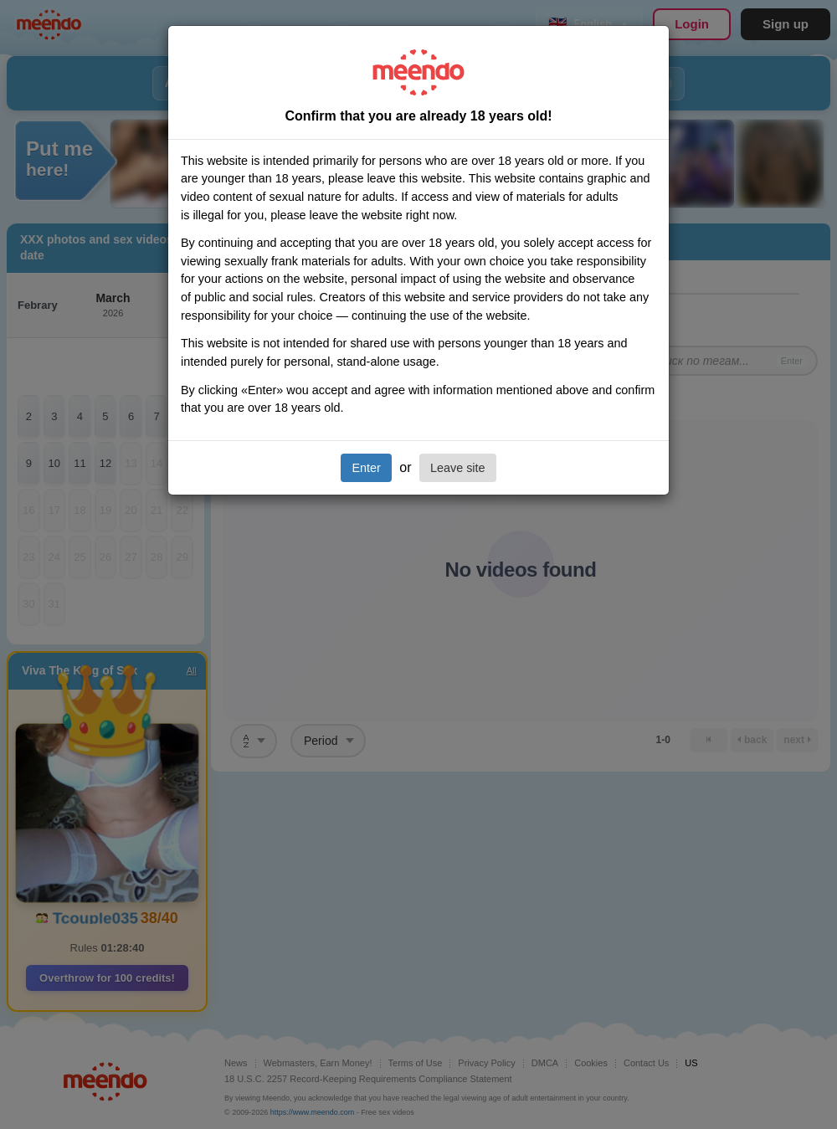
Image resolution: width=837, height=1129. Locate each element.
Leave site (457, 468)
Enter (366, 468)
